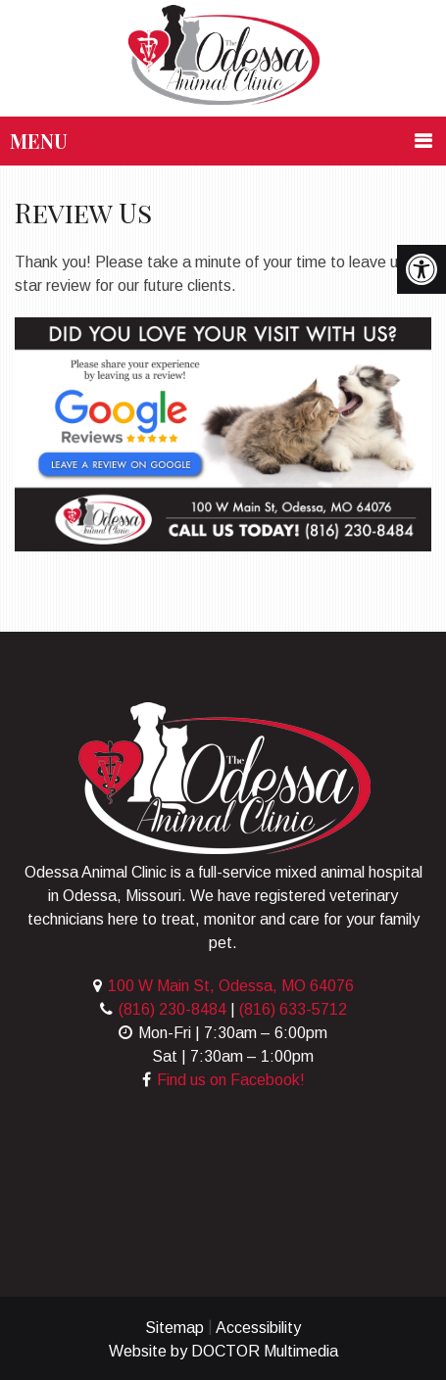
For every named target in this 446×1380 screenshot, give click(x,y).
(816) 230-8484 (172, 1009)
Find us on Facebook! (231, 1079)
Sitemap (174, 1327)
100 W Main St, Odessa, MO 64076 (231, 985)
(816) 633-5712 (293, 1009)
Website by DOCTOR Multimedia (223, 1351)
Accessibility (258, 1327)
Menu (39, 140)
